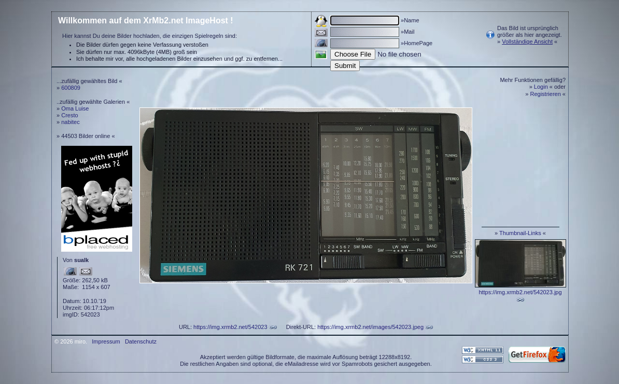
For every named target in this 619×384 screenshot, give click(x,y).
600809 (70, 88)
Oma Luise (75, 108)
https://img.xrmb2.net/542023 (230, 327)
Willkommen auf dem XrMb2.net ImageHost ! (145, 20)
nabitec (70, 122)
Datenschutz (141, 341)
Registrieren (545, 94)
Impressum (106, 341)
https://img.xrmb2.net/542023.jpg (520, 292)
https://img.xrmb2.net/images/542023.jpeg (370, 327)
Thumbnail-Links (520, 233)
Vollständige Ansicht (527, 41)
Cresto (69, 115)
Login (541, 87)
